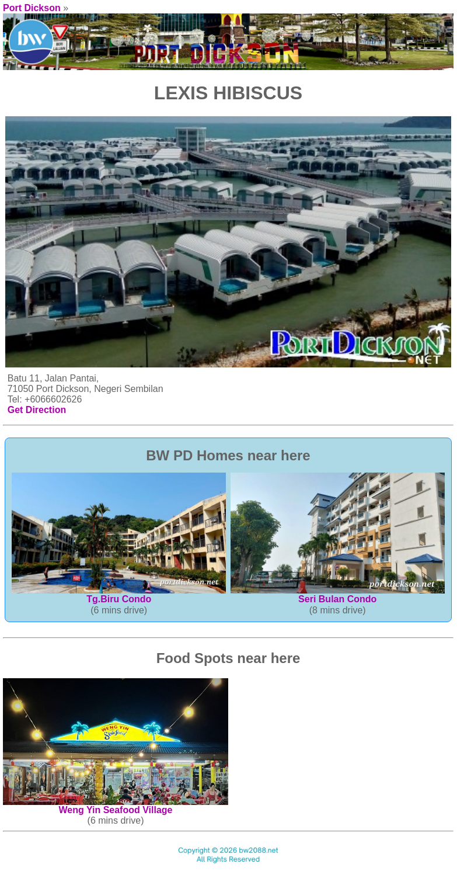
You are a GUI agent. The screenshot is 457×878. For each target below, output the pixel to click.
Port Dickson (32, 8)
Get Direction (37, 410)
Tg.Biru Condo (119, 594)
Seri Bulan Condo (338, 594)
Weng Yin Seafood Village (115, 806)
